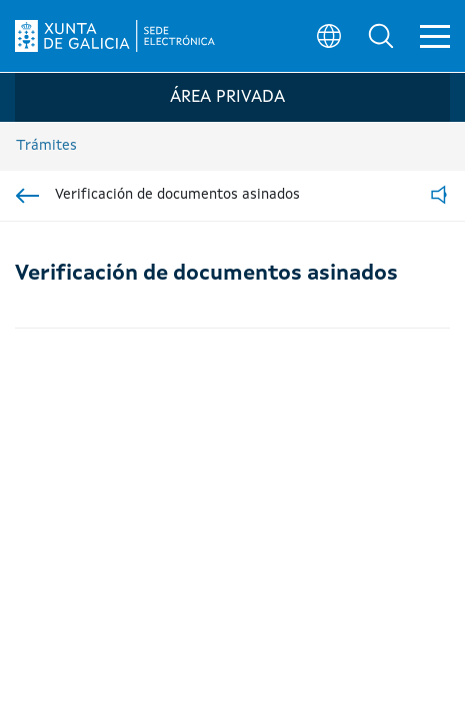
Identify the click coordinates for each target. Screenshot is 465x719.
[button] (381, 36)
